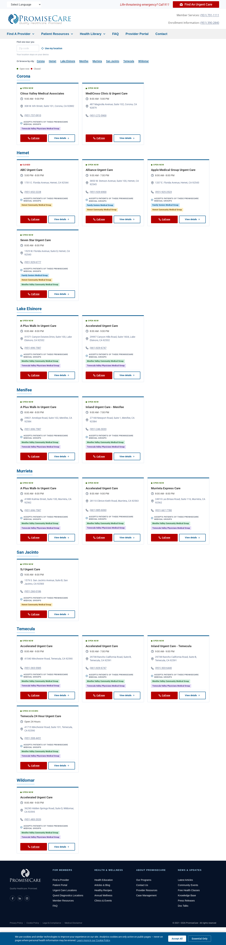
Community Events (188, 885)
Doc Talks (183, 905)
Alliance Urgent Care (99, 170)
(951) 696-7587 (30, 347)
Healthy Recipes (103, 890)
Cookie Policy (32, 923)
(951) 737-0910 (30, 115)
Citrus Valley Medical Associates (42, 93)
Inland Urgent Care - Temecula (171, 646)
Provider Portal (137, 34)
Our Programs (143, 880)
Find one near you (25, 42)
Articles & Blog (102, 885)
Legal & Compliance (52, 923)
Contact (161, 34)
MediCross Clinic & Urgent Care (106, 93)
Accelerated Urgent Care (102, 326)
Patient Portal (60, 885)
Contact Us (142, 885)
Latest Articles (185, 880)
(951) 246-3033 (96, 429)
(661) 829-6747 (96, 347)
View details (61, 138)
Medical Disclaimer (73, 923)
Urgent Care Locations (65, 890)
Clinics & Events (103, 900)
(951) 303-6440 (161, 668)
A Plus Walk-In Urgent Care (38, 326)
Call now (34, 138)
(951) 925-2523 (161, 192)
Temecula (128, 61)
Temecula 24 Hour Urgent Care (40, 716)
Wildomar (143, 61)
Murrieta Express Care (165, 488)
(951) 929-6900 (96, 192)
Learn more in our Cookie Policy (93, 940)
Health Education (103, 880)
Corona (41, 61)
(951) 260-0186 (30, 591)
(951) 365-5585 (30, 668)
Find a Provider (20, 34)
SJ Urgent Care (30, 569)
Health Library (92, 34)
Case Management (146, 895)
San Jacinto (112, 61)
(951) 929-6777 (30, 262)
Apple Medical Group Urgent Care (173, 170)
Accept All (177, 938)
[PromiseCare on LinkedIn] (20, 898)
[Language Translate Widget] (24, 5)
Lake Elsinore (67, 61)
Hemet (52, 61)
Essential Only (199, 938)
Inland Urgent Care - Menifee (105, 407)
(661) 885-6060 (96, 510)
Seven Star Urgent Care (35, 240)
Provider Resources (146, 890)
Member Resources (63, 900)
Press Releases (186, 900)
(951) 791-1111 (209, 15)
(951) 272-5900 (96, 115)
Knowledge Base (187, 895)
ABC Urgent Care (31, 170)
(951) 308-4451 (30, 738)
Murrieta (97, 61)
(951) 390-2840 (209, 23)
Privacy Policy (16, 923)
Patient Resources (57, 34)
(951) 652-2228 (30, 192)
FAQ (115, 34)
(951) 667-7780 (161, 510)
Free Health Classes (189, 890)
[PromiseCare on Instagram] (27, 898)
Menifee (83, 61)
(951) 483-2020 (30, 819)
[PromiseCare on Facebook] (12, 898)
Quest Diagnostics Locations (68, 895)
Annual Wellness (103, 895)
